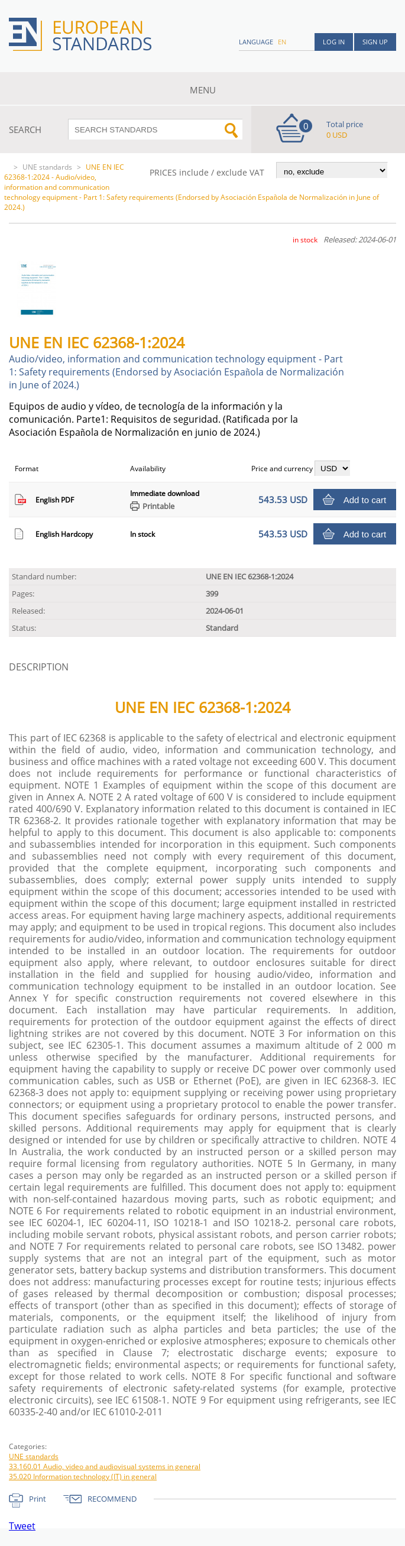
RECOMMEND (112, 1498)
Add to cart (365, 500)
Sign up (375, 41)
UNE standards (47, 167)
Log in (334, 41)
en (282, 41)
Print (37, 1498)
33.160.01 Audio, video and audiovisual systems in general (104, 1466)
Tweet (22, 1525)
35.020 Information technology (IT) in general (83, 1477)
